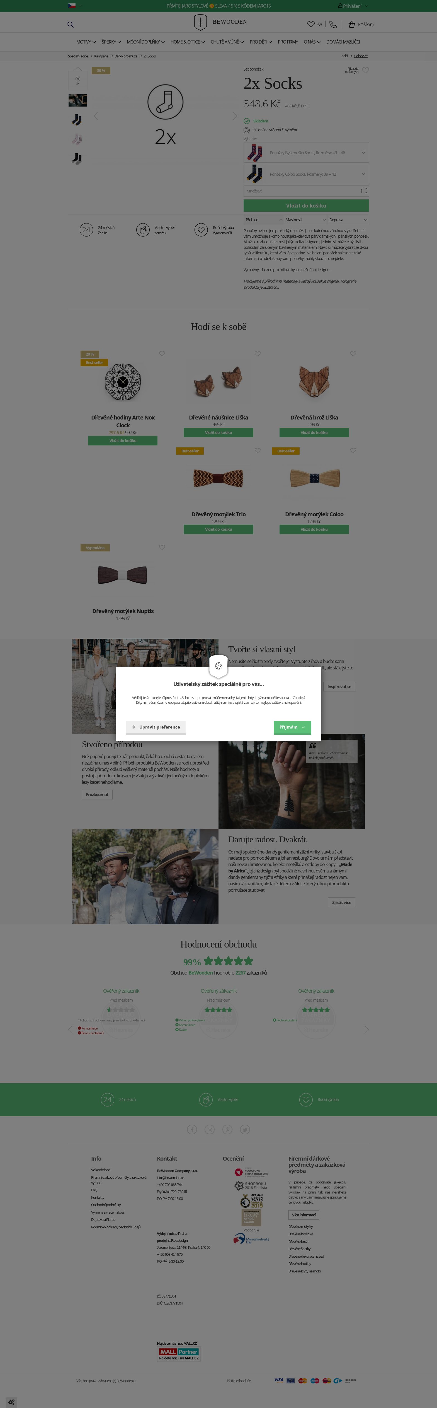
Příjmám (292, 727)
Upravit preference (156, 727)
